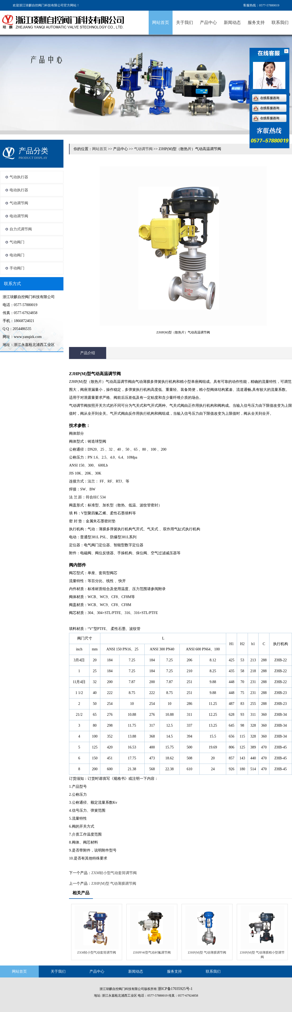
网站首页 (160, 22)
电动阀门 (17, 255)
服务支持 (256, 22)
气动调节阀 (19, 203)
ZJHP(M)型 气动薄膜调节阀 (113, 884)
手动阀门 (17, 268)
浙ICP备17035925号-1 (175, 989)
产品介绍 (87, 353)
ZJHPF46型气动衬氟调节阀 (152, 952)
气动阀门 (17, 242)
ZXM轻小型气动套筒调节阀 (114, 873)
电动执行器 (19, 190)
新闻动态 (232, 22)
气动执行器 (19, 177)
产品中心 (208, 22)
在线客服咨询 (269, 98)
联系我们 (280, 22)
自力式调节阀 (21, 229)
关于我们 (184, 22)
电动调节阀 (19, 216)
